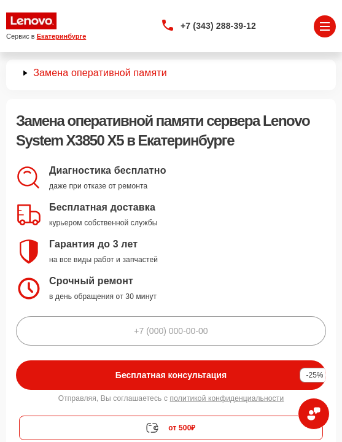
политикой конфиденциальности (227, 398)
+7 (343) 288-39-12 (218, 26)
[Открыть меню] (325, 26)
